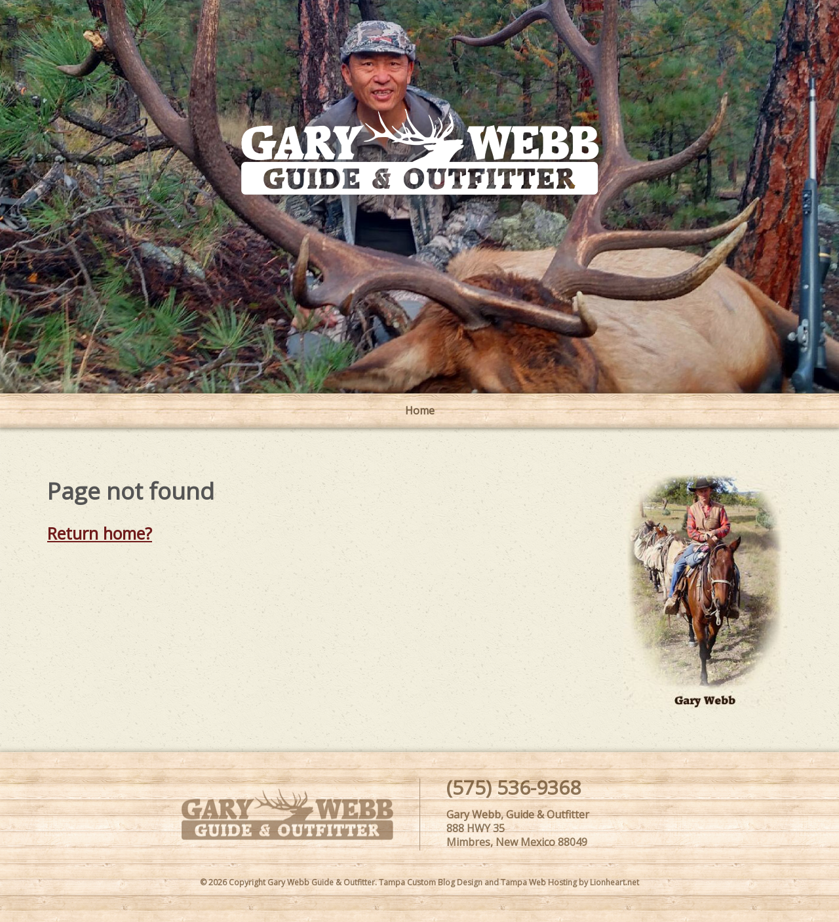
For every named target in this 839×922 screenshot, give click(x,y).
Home (420, 410)
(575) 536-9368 (513, 787)
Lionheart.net (614, 882)
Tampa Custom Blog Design (430, 882)
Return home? (99, 533)
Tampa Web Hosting (539, 882)
